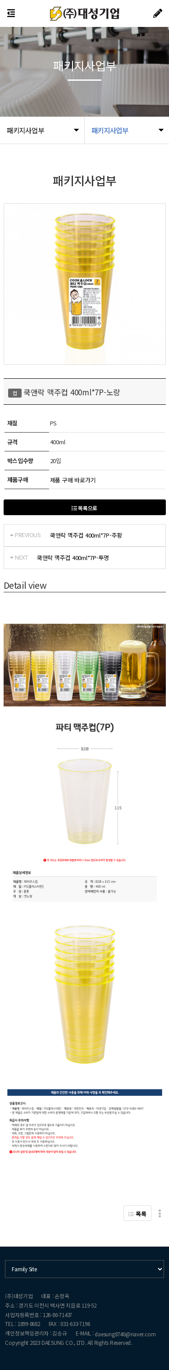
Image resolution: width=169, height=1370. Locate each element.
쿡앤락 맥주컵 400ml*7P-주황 (86, 535)
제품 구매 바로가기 (73, 480)
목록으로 (84, 508)
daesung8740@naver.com (125, 1334)
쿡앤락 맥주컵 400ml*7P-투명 (73, 557)
